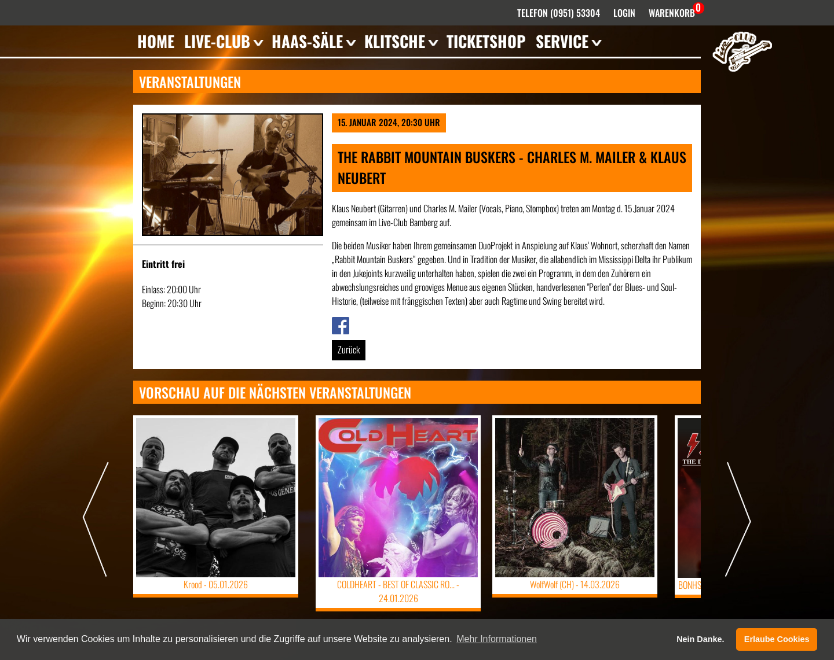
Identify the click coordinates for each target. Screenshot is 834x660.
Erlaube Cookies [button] (777, 639)
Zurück (349, 349)
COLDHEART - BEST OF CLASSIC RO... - (398, 591)
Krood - (216, 584)
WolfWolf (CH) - (575, 584)
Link (338, 324)
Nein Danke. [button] (700, 639)
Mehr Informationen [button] (496, 639)
